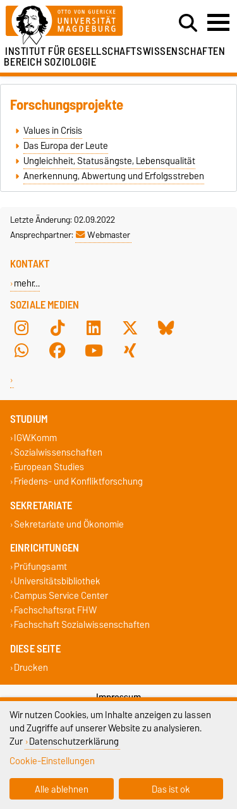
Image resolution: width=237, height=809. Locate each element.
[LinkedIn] (93, 327)
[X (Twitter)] (130, 327)
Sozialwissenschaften (58, 452)
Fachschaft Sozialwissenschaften (82, 625)
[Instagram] (21, 327)
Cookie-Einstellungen (52, 761)
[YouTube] (93, 350)
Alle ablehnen (61, 789)
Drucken (31, 667)
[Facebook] (57, 350)
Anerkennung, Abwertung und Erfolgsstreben (113, 176)
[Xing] (130, 350)
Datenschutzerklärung (74, 741)
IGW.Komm (35, 437)
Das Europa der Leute (65, 145)
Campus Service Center (61, 596)
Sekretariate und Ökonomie (69, 524)
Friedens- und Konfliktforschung (78, 482)
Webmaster (103, 234)
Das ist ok (171, 789)
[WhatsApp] (21, 350)
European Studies (49, 467)
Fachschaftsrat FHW (55, 610)
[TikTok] (57, 327)
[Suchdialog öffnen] (188, 23)
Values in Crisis (52, 130)
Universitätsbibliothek (57, 581)
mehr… (27, 283)
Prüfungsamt (40, 566)
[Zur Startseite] (73, 25)
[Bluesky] (166, 327)
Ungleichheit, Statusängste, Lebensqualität (109, 160)
